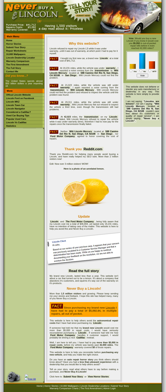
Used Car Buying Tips (17, 115)
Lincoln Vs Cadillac (16, 122)
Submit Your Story (16, 47)
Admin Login (109, 388)
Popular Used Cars (16, 119)
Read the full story (84, 271)
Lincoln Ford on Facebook (20, 98)
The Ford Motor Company (80, 221)
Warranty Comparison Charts (64, 388)
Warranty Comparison (17, 61)
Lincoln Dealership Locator (20, 57)
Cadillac (80, 337)
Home (9, 40)
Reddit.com (93, 149)
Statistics (11, 126)
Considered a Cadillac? (18, 112)
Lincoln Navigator (15, 108)
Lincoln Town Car (15, 105)
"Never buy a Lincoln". (142, 119)
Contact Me (12, 71)
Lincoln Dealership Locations (94, 386)
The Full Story (13, 68)
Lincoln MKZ (13, 101)
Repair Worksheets (16, 51)
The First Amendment (17, 64)
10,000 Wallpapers (15, 54)
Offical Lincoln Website (18, 95)
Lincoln (54, 221)
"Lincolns (149, 101)
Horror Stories (13, 44)
